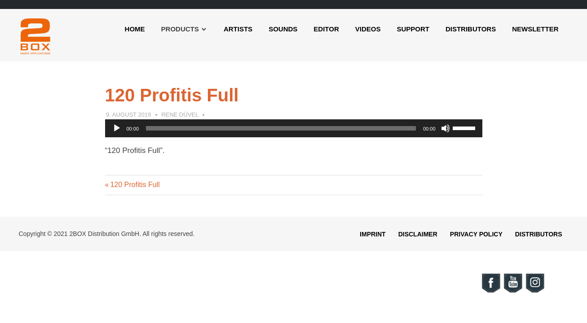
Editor (326, 29)
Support (413, 29)
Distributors (471, 29)
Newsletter (535, 29)
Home (135, 29)
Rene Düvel (180, 114)
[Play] (116, 128)
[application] (293, 128)
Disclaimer (417, 234)
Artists (238, 29)
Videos (368, 29)
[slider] (281, 128)
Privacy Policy (476, 234)
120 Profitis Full (134, 184)
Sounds (283, 29)
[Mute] (445, 128)
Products (180, 29)
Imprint (373, 234)
